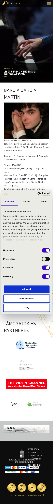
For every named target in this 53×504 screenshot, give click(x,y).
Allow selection (26, 298)
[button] (49, 3)
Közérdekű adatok (34, 451)
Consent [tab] (9, 201)
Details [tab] (26, 201)
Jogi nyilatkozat (34, 463)
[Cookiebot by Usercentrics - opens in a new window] (38, 194)
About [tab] (43, 201)
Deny (26, 307)
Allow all (26, 289)
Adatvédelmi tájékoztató (35, 457)
